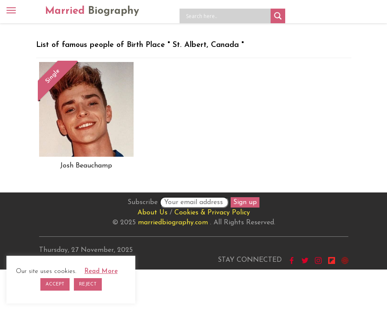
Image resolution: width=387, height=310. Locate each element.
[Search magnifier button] (278, 16)
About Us (152, 212)
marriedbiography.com (173, 222)
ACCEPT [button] (55, 284)
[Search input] (227, 16)
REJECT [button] (88, 284)
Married (92, 11)
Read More (101, 271)
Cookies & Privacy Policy (212, 212)
